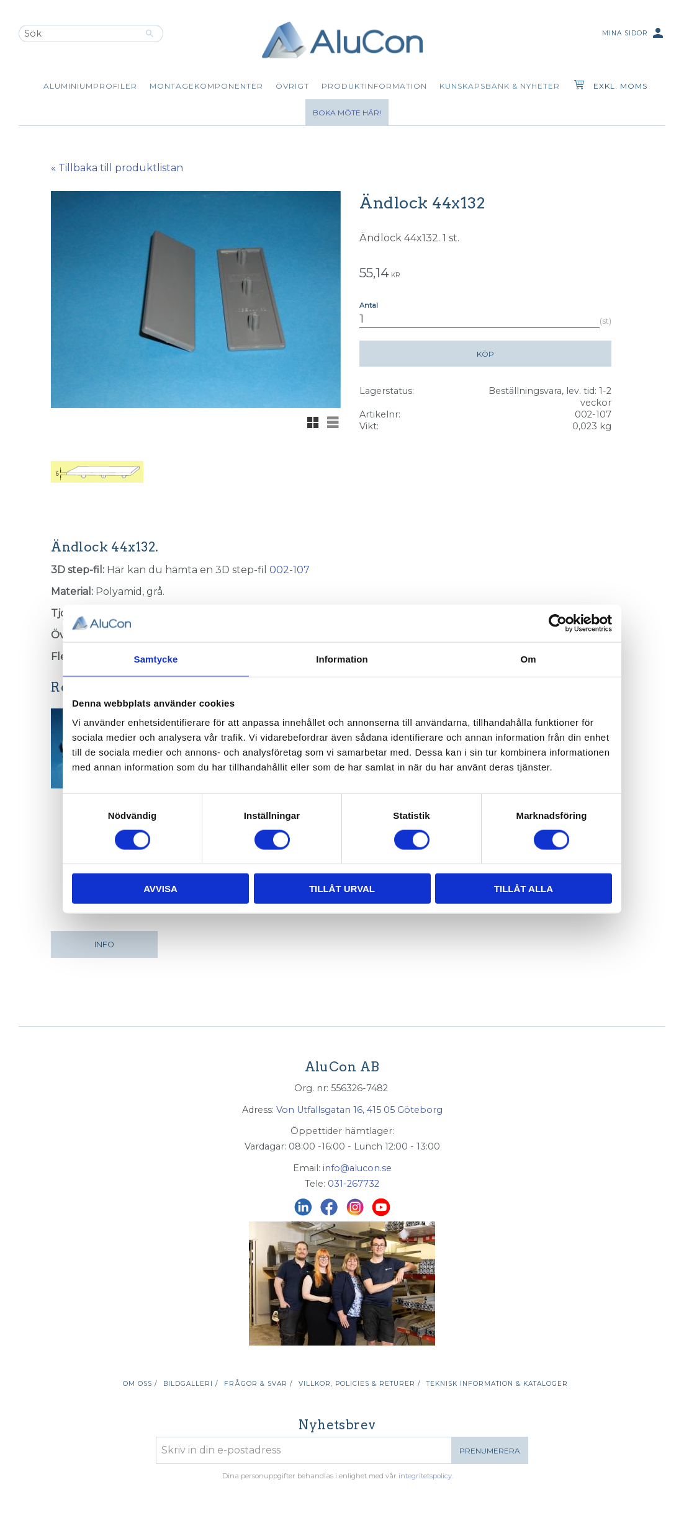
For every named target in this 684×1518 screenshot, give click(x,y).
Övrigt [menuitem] (292, 86)
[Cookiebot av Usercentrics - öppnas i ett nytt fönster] (557, 623)
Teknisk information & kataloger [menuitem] (497, 1384)
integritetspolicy (425, 1475)
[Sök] (150, 33)
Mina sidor (633, 33)
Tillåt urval (342, 888)
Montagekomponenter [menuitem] (206, 86)
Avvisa (160, 888)
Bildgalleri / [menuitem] (190, 1384)
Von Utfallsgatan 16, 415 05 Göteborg (359, 1109)
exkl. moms (620, 86)
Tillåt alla (523, 888)
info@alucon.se (357, 1168)
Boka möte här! (347, 112)
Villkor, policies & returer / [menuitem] (359, 1384)
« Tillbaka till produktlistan (117, 168)
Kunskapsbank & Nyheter (499, 86)
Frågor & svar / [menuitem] (258, 1384)
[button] (313, 422)
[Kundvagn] (576, 86)
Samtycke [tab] (156, 658)
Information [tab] (342, 658)
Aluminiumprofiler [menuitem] (90, 86)
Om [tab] (528, 658)
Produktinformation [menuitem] (374, 86)
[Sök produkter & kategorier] (78, 33)
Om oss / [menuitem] (140, 1384)
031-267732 (353, 1183)
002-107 (289, 570)
